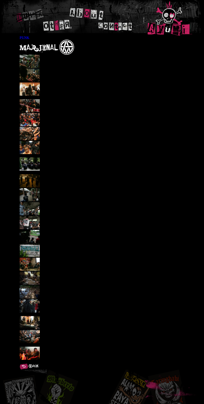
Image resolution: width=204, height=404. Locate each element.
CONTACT (115, 26)
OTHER (58, 24)
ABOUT (87, 13)
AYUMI (169, 20)
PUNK (32, 16)
